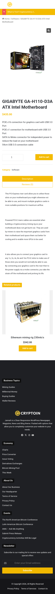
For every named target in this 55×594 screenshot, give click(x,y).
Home (7, 19)
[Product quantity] (12, 157)
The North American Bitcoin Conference (20, 519)
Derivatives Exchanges (12, 463)
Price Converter (9, 454)
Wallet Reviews (9, 401)
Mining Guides (8, 387)
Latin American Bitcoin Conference (17, 524)
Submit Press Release (12, 533)
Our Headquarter (9, 491)
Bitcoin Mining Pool (10, 468)
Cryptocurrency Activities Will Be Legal (19, 538)
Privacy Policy (8, 500)
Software (15, 19)
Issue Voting (7, 459)
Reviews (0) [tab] (27, 184)
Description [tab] (27, 179)
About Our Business (11, 487)
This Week (6, 472)
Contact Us (7, 505)
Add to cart (44, 157)
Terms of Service (9, 496)
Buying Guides (8, 396)
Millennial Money (9, 391)
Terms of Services (28, 589)
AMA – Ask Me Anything (13, 529)
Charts (5, 450)
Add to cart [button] (27, 348)
